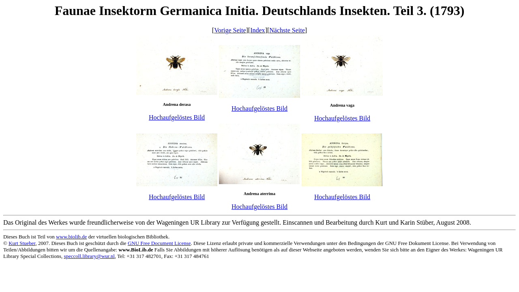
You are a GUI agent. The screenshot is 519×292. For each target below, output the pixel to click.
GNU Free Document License (159, 243)
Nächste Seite (287, 30)
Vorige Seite (230, 30)
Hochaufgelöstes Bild (177, 117)
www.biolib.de (71, 237)
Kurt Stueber (22, 243)
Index (257, 30)
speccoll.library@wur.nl (89, 256)
